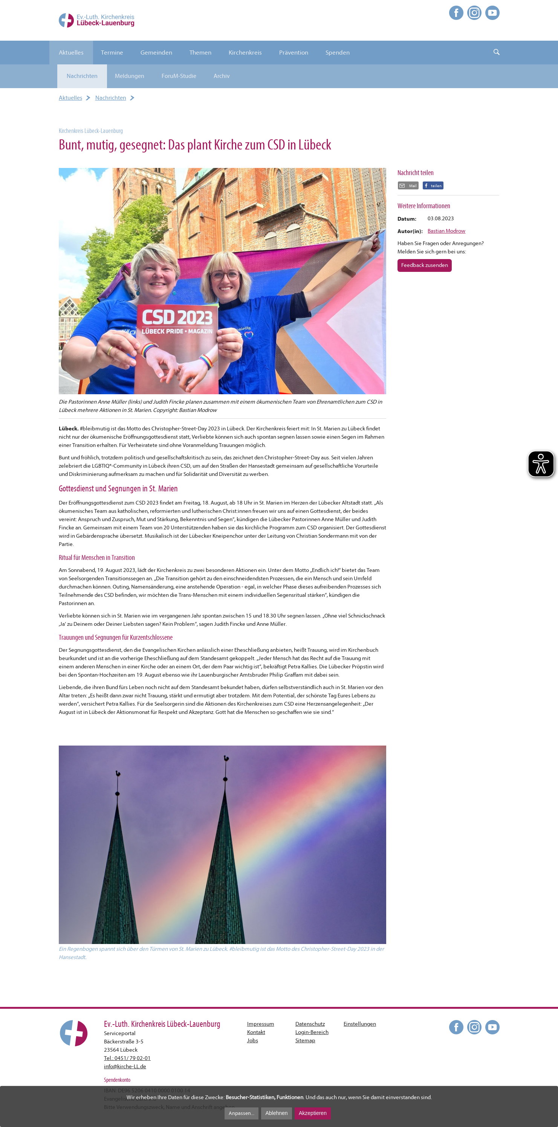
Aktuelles (71, 52)
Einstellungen (360, 1024)
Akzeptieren (313, 1113)
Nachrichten (82, 76)
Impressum (260, 1024)
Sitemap (305, 1040)
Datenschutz (310, 1024)
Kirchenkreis (245, 52)
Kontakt (256, 1032)
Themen (200, 52)
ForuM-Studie (179, 76)
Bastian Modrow (446, 231)
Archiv (222, 76)
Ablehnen (276, 1113)
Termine (112, 52)
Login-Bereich (312, 1032)
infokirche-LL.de (125, 1066)
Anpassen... (241, 1113)
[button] (433, 185)
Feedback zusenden (424, 265)
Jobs (252, 1040)
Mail (412, 185)
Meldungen (129, 76)
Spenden (338, 52)
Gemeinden (156, 52)
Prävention (293, 52)
